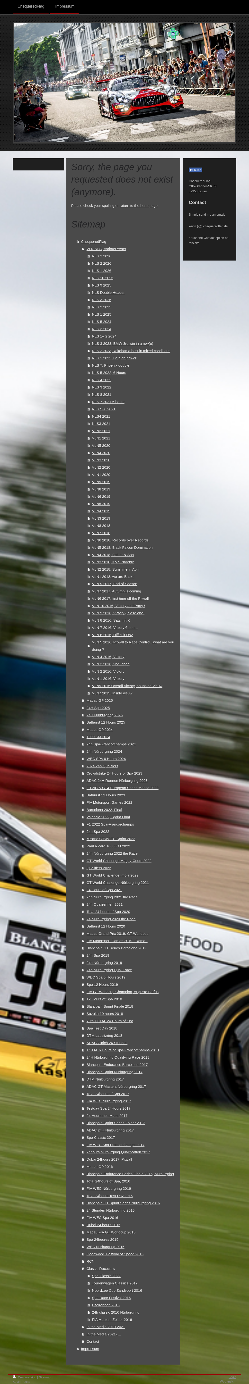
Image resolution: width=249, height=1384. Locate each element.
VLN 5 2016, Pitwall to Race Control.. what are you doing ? (133, 645)
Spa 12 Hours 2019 (102, 984)
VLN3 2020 (101, 460)
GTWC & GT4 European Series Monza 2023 (123, 788)
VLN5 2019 (101, 504)
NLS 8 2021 (101, 394)
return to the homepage (139, 205)
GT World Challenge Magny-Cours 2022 (119, 861)
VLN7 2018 (101, 533)
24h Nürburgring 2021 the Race (112, 897)
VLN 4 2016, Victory (108, 657)
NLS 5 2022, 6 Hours (109, 373)
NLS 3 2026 (101, 256)
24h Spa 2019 (98, 955)
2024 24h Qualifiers (102, 766)
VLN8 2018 (101, 525)
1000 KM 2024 (98, 737)
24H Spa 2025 (98, 708)
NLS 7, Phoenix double (110, 365)
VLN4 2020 (101, 453)
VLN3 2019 (101, 518)
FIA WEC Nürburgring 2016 (109, 1188)
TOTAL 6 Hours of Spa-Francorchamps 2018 (123, 1050)
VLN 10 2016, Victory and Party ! (118, 606)
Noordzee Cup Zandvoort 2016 (117, 1290)
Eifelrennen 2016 (105, 1305)
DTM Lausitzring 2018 (104, 1035)
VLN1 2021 (101, 438)
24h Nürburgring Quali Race (109, 970)
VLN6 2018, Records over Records (120, 540)
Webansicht (228, 1381)
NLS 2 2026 (101, 263)
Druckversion (25, 1377)
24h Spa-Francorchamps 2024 (111, 744)
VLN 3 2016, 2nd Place (110, 664)
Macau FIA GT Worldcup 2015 (111, 1232)
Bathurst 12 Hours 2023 (106, 795)
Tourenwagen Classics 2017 (115, 1283)
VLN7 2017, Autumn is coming (116, 591)
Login (232, 1377)
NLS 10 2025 (102, 278)
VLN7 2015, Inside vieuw (112, 693)
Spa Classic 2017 (101, 1137)
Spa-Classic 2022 (106, 1276)
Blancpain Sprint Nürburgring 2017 (114, 1072)
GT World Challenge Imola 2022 (113, 875)
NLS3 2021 (101, 424)
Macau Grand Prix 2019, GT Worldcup (118, 933)
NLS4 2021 (101, 416)
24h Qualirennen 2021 (105, 904)
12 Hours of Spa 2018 (104, 999)
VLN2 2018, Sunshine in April (115, 569)
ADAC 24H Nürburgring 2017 (110, 1130)
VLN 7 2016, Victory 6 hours (114, 627)
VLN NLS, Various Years (106, 249)
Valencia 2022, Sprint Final (108, 817)
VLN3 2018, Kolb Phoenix (113, 562)
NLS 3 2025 (101, 300)
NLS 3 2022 (101, 387)
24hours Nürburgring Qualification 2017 (118, 1152)
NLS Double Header (108, 292)
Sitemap (45, 1377)
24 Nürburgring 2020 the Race (111, 919)
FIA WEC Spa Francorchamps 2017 (115, 1145)
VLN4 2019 (101, 511)
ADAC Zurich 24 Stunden (107, 1043)
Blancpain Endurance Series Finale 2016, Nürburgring (130, 1174)
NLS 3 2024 (101, 329)
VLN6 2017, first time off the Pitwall (120, 598)
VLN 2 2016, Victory (108, 671)
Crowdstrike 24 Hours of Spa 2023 (114, 773)
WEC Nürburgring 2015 (105, 1247)
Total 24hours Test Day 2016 (110, 1196)
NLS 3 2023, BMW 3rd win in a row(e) (122, 343)
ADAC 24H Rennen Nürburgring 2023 (117, 780)
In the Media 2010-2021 (106, 1327)
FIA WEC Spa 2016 (102, 1217)
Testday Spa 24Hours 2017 (109, 1108)
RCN (91, 1261)
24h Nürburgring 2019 (104, 963)
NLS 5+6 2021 (103, 409)
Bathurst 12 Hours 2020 (106, 926)
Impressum (90, 1349)
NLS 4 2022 (101, 380)
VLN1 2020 (101, 475)
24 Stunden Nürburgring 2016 (111, 1210)
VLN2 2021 (101, 431)
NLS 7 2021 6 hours (108, 402)
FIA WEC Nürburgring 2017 (109, 1101)
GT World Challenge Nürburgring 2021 (118, 882)
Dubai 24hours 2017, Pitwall (109, 1159)
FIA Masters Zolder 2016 (112, 1319)
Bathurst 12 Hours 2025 (106, 722)
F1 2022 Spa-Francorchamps (110, 824)
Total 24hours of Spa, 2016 (108, 1181)
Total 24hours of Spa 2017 (108, 1094)
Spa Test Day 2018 (102, 1028)
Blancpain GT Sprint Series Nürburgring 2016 (123, 1203)
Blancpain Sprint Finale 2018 (110, 1006)
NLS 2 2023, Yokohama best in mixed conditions (131, 351)
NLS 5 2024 (101, 322)
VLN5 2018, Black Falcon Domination (122, 547)
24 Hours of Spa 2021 (104, 890)
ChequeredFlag (93, 241)
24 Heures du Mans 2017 (107, 1116)
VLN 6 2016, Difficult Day (112, 635)
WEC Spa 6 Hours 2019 (106, 977)
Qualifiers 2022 (99, 868)
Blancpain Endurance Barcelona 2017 (117, 1065)
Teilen (195, 170)
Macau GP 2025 (100, 700)
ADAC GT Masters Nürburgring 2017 (116, 1086)
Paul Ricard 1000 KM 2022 (108, 846)
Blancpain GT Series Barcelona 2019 (117, 948)
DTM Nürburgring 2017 (105, 1079)
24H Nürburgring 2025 (105, 715)
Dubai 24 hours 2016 (103, 1225)
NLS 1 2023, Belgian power (114, 358)
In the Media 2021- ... (104, 1334)
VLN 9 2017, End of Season (114, 584)
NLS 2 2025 (101, 307)
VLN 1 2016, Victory (108, 678)
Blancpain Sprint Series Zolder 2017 (116, 1123)
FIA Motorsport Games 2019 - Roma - (117, 941)
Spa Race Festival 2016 (111, 1298)
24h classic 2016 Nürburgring (115, 1312)
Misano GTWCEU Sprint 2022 (111, 839)
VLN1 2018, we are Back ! (113, 576)
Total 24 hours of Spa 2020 (108, 912)
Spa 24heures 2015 (102, 1239)
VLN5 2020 (101, 445)
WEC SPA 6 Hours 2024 (106, 759)
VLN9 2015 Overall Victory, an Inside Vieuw (127, 686)
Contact (93, 1341)
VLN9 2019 (101, 482)
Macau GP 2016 (100, 1167)
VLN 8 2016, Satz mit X (111, 620)
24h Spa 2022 (98, 831)
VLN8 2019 (101, 489)
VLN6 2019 (101, 496)
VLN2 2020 (101, 467)
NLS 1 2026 (101, 271)
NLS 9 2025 (101, 285)
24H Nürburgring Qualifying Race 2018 (118, 1057)
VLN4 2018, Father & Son (113, 555)
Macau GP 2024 (100, 729)
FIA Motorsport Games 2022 (109, 802)
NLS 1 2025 (101, 314)
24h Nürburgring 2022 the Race (112, 853)
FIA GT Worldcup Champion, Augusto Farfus (123, 992)
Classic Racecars (101, 1268)
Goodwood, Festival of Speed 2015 (115, 1254)
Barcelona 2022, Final (104, 810)
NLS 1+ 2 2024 (104, 336)
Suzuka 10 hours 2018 (105, 1014)
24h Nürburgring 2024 (104, 751)
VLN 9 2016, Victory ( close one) (118, 613)
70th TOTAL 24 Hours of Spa (110, 1021)
